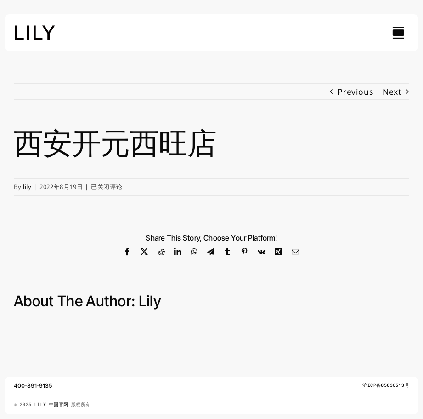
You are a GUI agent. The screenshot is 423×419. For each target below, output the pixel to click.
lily (27, 187)
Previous (355, 91)
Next (392, 91)
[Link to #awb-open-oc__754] (398, 33)
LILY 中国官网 (52, 405)
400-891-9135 (33, 385)
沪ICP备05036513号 (385, 385)
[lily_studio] (35, 28)
